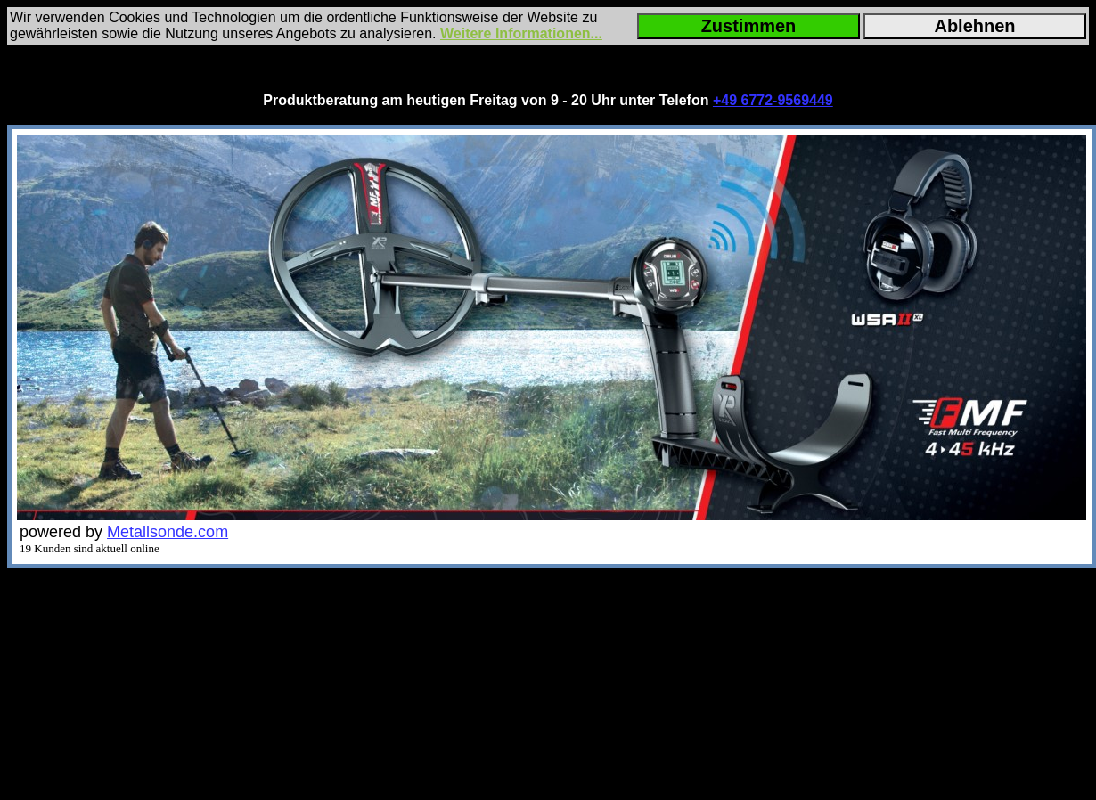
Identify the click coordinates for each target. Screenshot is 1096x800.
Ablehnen (974, 26)
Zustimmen (749, 26)
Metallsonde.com (167, 532)
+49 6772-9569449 (773, 100)
